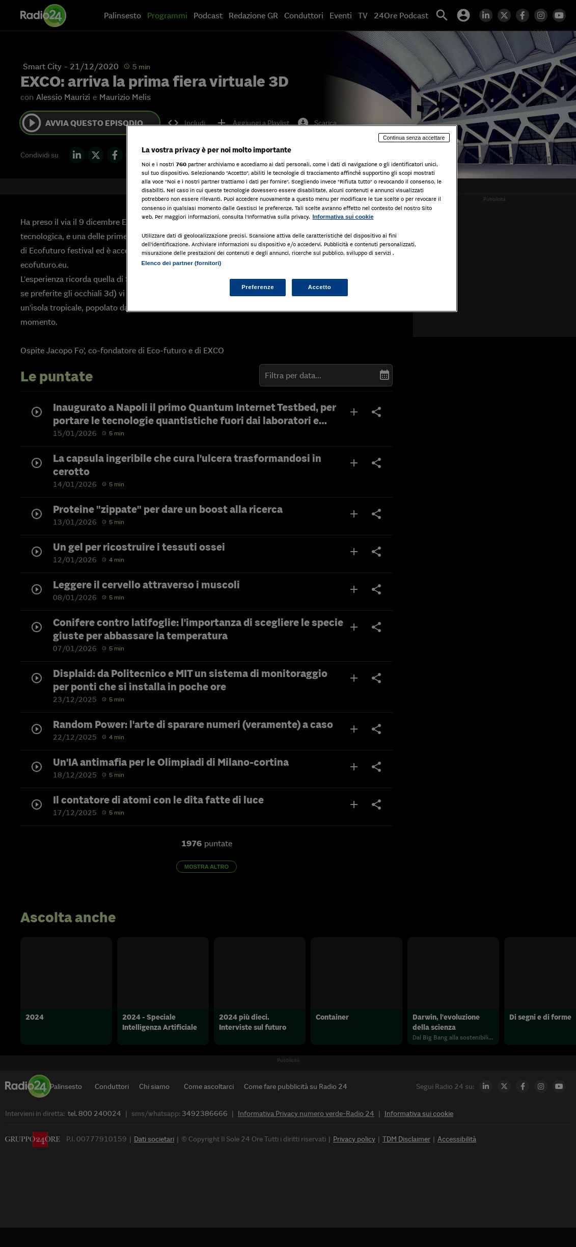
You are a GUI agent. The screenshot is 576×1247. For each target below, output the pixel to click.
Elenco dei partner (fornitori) (182, 263)
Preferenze (257, 287)
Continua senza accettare (414, 138)
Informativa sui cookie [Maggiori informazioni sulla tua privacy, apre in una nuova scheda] (343, 217)
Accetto (320, 287)
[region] (291, 218)
